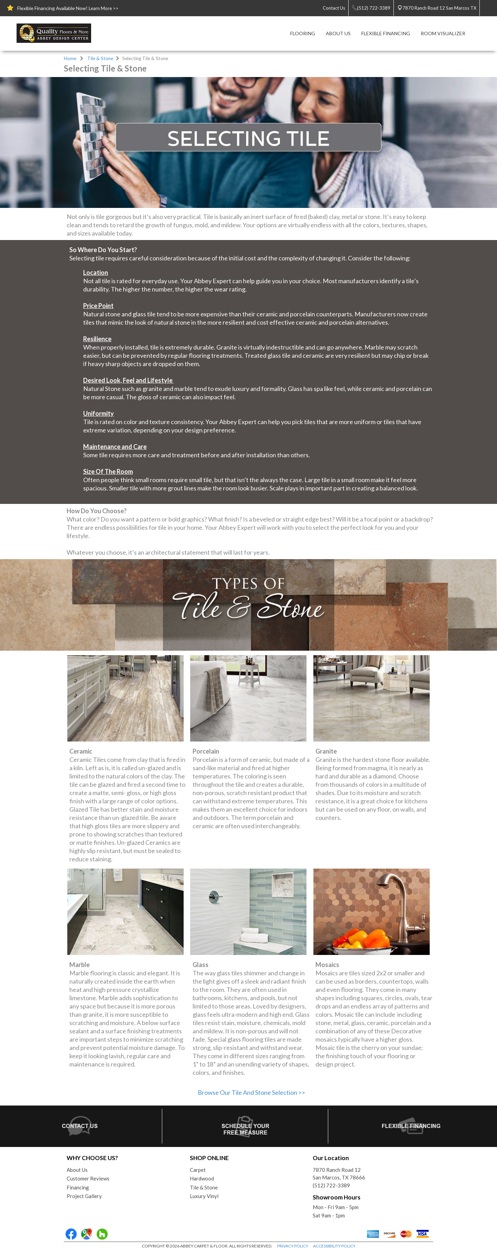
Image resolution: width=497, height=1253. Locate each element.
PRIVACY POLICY (292, 1246)
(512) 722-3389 (331, 1185)
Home (70, 58)
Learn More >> (103, 8)
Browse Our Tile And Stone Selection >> (251, 1092)
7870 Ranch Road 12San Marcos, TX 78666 (339, 1174)
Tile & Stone (100, 58)
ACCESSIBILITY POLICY (334, 1246)
